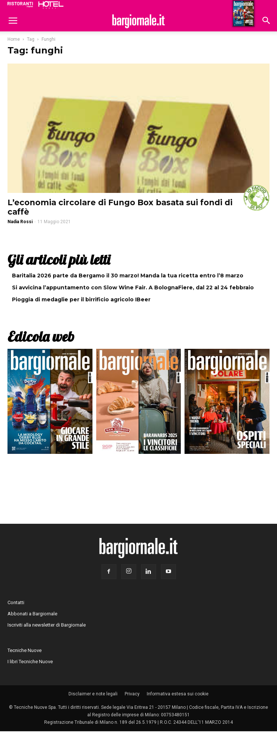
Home (13, 39)
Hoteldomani (51, 5)
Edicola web (40, 336)
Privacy (132, 693)
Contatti (15, 602)
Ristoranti (20, 4)
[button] (266, 21)
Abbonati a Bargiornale (32, 613)
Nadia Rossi (20, 221)
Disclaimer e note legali (93, 693)
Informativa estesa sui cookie (177, 693)
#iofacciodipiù (256, 198)
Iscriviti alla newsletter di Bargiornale (46, 625)
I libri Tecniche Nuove (30, 661)
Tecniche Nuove (24, 650)
